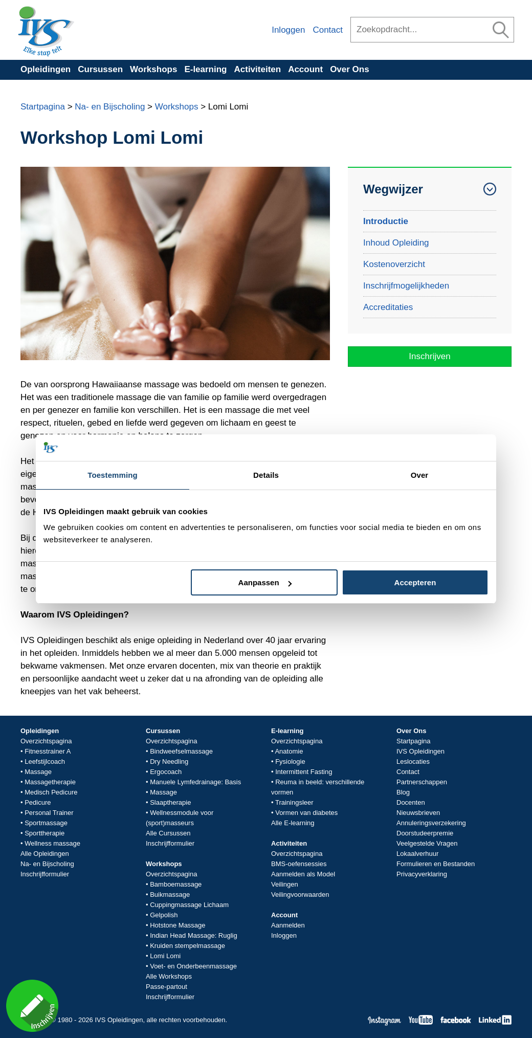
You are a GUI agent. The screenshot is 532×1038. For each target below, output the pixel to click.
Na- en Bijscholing (110, 107)
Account (305, 69)
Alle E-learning (293, 823)
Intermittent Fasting (303, 772)
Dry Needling (169, 761)
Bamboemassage (176, 884)
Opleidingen (45, 69)
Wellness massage (52, 843)
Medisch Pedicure (51, 792)
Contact (328, 30)
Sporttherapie (44, 833)
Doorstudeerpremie (424, 833)
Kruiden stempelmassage (187, 945)
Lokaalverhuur (417, 853)
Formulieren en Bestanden (435, 864)
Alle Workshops (169, 976)
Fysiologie (290, 761)
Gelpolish (164, 915)
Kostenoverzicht (394, 264)
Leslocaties (413, 761)
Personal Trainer (49, 812)
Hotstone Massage (177, 925)
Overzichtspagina (46, 741)
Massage (38, 772)
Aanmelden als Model (303, 874)
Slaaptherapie (170, 802)
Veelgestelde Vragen (427, 843)
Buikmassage (170, 894)
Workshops (153, 69)
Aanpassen (265, 582)
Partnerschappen (421, 782)
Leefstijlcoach (45, 761)
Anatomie (289, 751)
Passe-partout (166, 986)
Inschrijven (429, 356)
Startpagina (42, 107)
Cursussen (100, 69)
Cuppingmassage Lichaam (189, 905)
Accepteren (415, 582)
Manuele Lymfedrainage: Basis (195, 782)
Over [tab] (420, 475)
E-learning (205, 69)
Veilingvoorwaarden (300, 894)
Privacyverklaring (421, 874)
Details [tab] (266, 475)
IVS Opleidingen (420, 751)
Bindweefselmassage (181, 751)
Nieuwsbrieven (418, 812)
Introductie (385, 221)
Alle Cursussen (168, 833)
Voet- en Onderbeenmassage (193, 966)
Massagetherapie (50, 782)
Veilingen (284, 884)
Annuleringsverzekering (431, 823)
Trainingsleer (294, 802)
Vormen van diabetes (306, 812)
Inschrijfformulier (44, 874)
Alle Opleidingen (44, 853)
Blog (403, 792)
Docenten (410, 802)
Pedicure (38, 802)
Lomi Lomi (165, 956)
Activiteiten (257, 69)
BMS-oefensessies (298, 864)
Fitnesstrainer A (48, 751)
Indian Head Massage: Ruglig (193, 935)
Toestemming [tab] (112, 475)
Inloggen (288, 30)
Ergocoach (166, 772)
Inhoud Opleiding (396, 243)
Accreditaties (388, 307)
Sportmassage (46, 823)
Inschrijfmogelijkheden (406, 286)
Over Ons (349, 69)
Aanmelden (288, 925)
